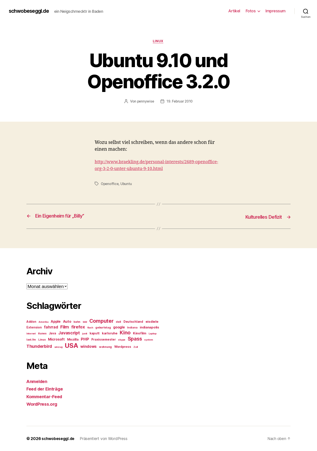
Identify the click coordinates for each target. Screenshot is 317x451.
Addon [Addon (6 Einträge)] (31, 321)
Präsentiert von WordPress (104, 438)
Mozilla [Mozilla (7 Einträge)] (73, 339)
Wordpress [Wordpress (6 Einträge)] (122, 346)
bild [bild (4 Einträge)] (85, 322)
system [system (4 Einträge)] (148, 339)
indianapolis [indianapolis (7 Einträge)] (149, 327)
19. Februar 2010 (180, 102)
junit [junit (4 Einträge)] (84, 333)
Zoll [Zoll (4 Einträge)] (135, 347)
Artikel (234, 11)
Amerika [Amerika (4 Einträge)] (43, 322)
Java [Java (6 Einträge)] (52, 333)
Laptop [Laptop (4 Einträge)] (152, 333)
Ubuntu (127, 184)
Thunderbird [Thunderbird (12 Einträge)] (39, 346)
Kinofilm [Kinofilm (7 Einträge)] (139, 333)
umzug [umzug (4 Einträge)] (58, 347)
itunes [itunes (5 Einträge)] (42, 333)
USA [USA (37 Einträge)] (71, 345)
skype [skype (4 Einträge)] (121, 339)
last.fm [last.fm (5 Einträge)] (31, 339)
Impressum (275, 11)
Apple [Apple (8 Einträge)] (56, 321)
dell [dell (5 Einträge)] (118, 321)
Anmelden (37, 381)
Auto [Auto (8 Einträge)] (67, 321)
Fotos (251, 11)
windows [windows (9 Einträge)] (88, 346)
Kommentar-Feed (45, 396)
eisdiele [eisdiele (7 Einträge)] (152, 322)
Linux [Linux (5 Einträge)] (42, 339)
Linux (158, 42)
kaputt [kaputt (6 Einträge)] (95, 333)
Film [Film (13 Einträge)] (64, 327)
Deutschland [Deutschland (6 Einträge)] (133, 321)
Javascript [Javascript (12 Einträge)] (69, 333)
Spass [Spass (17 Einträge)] (135, 339)
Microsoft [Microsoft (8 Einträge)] (56, 339)
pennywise (145, 102)
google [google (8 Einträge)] (119, 327)
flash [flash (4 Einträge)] (90, 327)
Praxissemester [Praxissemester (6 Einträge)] (103, 339)
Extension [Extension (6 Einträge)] (34, 327)
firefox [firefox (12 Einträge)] (78, 327)
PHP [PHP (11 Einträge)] (85, 339)
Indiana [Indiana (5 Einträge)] (132, 327)
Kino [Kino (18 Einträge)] (125, 333)
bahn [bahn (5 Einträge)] (77, 321)
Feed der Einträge (46, 389)
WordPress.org (43, 404)
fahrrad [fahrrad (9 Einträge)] (51, 327)
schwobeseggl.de (30, 11)
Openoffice (110, 184)
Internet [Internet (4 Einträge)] (31, 333)
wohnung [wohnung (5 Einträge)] (105, 346)
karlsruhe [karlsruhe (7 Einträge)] (110, 333)
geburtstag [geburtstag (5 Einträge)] (103, 327)
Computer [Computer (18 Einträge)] (101, 321)
